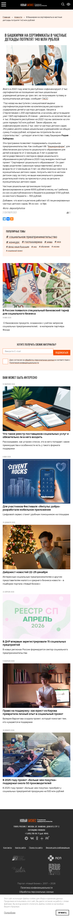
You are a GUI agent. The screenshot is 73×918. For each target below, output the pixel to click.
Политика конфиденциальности (37, 887)
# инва (48, 242)
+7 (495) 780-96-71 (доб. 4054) (36, 833)
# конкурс (13, 242)
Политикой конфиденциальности (24, 363)
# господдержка (32, 242)
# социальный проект (14, 251)
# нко (34, 246)
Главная (6, 17)
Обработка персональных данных (36, 891)
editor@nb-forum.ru (36, 829)
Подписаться (61, 352)
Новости (18, 17)
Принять (62, 912)
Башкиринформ (56, 146)
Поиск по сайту (36, 847)
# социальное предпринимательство (31, 237)
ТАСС (45, 98)
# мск (57, 241)
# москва (55, 246)
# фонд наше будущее (17, 246)
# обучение (44, 246)
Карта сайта (20, 847)
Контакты (7, 847)
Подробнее (9, 912)
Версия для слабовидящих (58, 847)
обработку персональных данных (39, 360)
